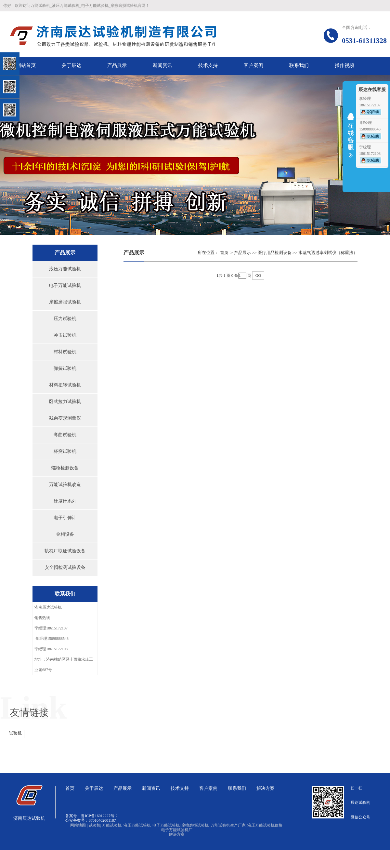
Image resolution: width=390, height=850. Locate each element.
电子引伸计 (65, 517)
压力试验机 (65, 318)
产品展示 (242, 252)
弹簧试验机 (65, 368)
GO (258, 275)
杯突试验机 (65, 451)
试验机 (15, 733)
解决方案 (177, 834)
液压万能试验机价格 (265, 825)
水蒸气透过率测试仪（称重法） (328, 252)
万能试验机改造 (65, 484)
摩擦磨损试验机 (65, 302)
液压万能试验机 (65, 268)
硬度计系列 (65, 501)
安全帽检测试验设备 (65, 567)
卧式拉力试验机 (65, 401)
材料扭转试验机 (65, 385)
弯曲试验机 (65, 434)
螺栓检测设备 (65, 467)
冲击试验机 (65, 335)
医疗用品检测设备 (275, 252)
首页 (224, 252)
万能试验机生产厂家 (228, 825)
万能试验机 (112, 825)
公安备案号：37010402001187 (90, 820)
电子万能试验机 (65, 285)
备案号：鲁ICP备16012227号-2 (91, 816)
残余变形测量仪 (65, 418)
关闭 (33, 38)
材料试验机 (65, 351)
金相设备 (65, 534)
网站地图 (78, 825)
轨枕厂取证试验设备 (65, 550)
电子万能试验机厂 (176, 830)
